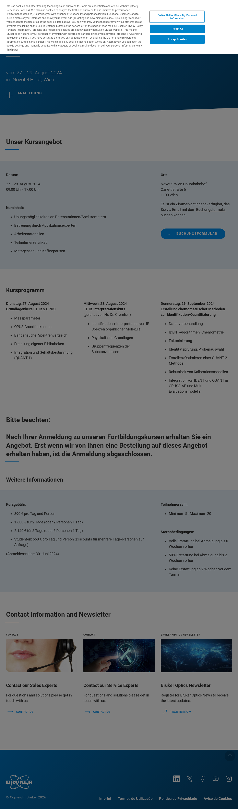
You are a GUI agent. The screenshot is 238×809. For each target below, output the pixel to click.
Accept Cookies (177, 39)
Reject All (177, 28)
